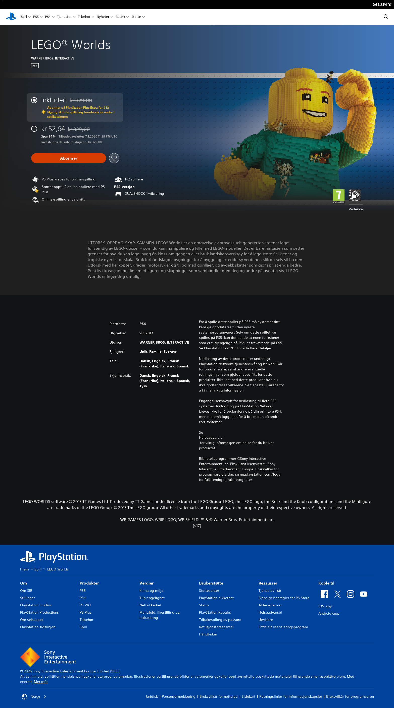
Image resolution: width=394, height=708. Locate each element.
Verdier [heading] (146, 583)
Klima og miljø (151, 590)
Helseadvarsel (270, 612)
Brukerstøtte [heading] (211, 583)
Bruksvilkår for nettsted (219, 696)
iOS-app (325, 606)
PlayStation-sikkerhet (216, 598)
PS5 (36, 17)
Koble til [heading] (326, 583)
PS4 (48, 17)
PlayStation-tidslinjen (37, 627)
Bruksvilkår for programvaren (350, 696)
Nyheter (103, 17)
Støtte (136, 17)
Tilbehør (84, 17)
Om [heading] (23, 583)
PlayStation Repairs (215, 612)
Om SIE (26, 590)
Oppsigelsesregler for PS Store (284, 598)
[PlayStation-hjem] (11, 17)
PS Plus (85, 612)
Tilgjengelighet (152, 598)
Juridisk (152, 696)
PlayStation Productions (39, 612)
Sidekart (248, 696)
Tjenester (64, 17)
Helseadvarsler (211, 437)
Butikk (120, 17)
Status (204, 605)
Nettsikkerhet (150, 605)
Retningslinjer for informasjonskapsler (290, 696)
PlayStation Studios (36, 605)
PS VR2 (85, 605)
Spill (24, 17)
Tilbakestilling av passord (220, 619)
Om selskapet (31, 619)
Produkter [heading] (89, 583)
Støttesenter (209, 590)
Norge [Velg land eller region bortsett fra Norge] (34, 696)
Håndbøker (208, 634)
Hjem (24, 569)
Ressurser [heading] (268, 583)
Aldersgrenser (270, 605)
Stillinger (27, 598)
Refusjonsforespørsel (216, 627)
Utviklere (266, 619)
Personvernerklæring (178, 696)
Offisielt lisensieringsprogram (283, 627)
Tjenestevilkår (270, 590)
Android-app (328, 613)
